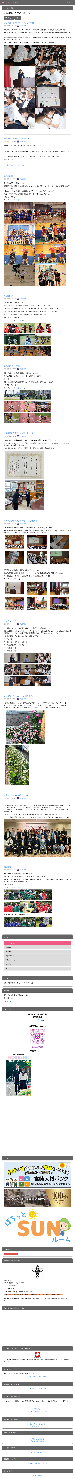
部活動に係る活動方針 (37, 1439)
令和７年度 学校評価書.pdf (37, 1376)
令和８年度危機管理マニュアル (37, 1463)
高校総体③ (8, 176)
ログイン (70, 2)
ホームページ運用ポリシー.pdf (37, 1412)
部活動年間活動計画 (37, 1441)
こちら (18, 200)
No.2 (12, 1001)
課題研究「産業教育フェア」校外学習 (19, 23)
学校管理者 (21, 25)
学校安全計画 (37, 1475)
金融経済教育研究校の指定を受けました (20, 433)
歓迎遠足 (7, 867)
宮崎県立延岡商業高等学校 (14, 2)
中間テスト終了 (10, 621)
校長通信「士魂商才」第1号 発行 (17, 139)
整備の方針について (37, 1426)
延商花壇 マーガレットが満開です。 (19, 696)
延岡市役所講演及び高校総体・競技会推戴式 (21, 521)
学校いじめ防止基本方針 (37, 1452)
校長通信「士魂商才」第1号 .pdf (14, 165)
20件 (18, 18)
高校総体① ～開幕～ (12, 366)
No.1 (6, 1001)
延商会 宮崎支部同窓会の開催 (16, 795)
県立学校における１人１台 (37, 1424)
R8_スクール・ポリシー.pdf (37, 1389)
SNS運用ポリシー (37, 1409)
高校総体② (8, 296)
